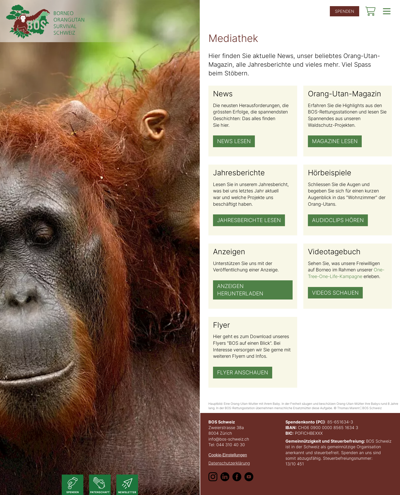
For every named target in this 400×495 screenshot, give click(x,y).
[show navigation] (387, 11)
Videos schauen (335, 293)
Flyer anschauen (242, 372)
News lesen (234, 141)
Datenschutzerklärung (229, 463)
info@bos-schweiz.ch (228, 439)
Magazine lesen (335, 141)
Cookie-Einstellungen (227, 455)
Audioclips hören (338, 220)
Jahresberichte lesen (249, 220)
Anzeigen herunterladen (240, 290)
